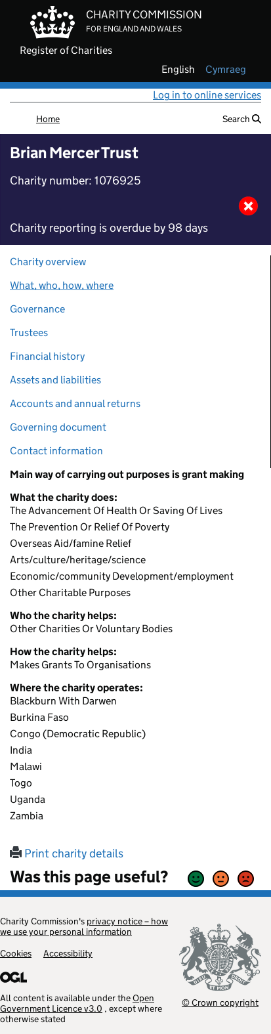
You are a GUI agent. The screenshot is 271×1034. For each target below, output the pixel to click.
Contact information (56, 450)
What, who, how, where (62, 285)
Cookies (15, 953)
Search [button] (241, 119)
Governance (37, 309)
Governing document (58, 427)
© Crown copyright (220, 1002)
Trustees (29, 332)
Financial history (47, 356)
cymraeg (225, 69)
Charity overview (48, 261)
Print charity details (66, 853)
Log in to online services (207, 95)
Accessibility (68, 953)
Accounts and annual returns (75, 403)
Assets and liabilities (55, 380)
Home (48, 119)
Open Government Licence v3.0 (77, 1003)
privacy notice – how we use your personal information (84, 926)
